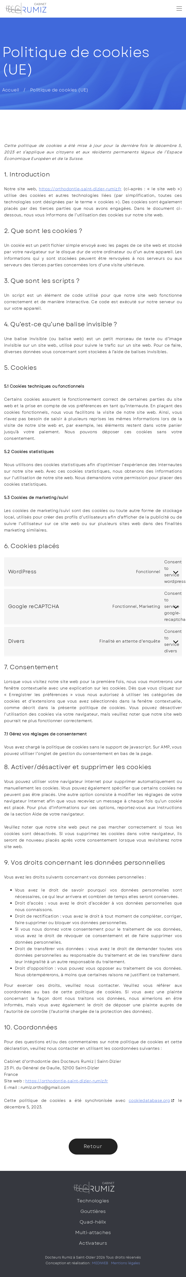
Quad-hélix (93, 1222)
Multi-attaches (93, 1232)
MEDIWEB (100, 1263)
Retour (93, 1146)
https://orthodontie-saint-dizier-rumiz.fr (80, 189)
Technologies (93, 1200)
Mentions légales (125, 1263)
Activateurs (93, 1243)
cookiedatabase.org (149, 1100)
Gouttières (93, 1211)
